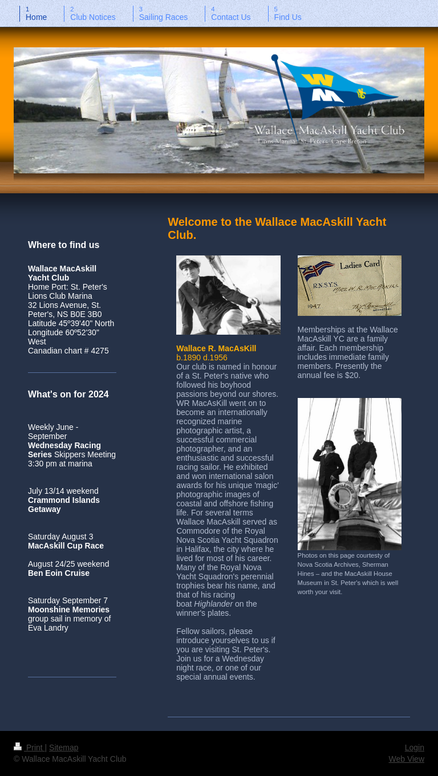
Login (414, 747)
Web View (406, 758)
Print (29, 747)
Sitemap (63, 747)
